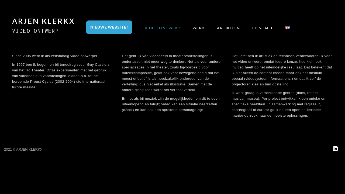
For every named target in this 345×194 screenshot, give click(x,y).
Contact (262, 28)
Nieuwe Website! (109, 27)
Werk (198, 28)
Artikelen (228, 28)
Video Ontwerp (162, 28)
